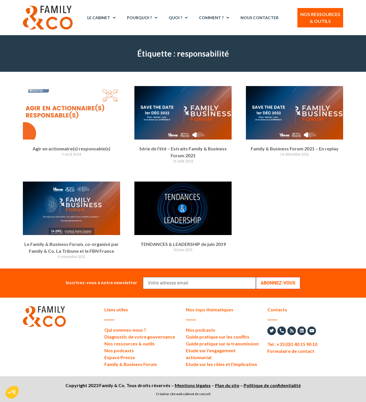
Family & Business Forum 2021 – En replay (295, 148)
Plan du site (227, 385)
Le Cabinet (101, 18)
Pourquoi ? (142, 18)
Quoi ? (178, 18)
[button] (12, 392)
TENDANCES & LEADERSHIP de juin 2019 (183, 244)
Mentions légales (193, 385)
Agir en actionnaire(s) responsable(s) (71, 148)
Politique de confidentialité (272, 385)
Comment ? (214, 18)
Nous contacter (259, 17)
